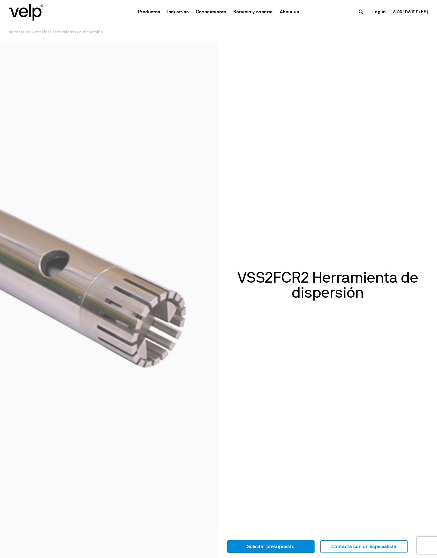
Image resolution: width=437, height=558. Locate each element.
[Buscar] (362, 12)
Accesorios (19, 32)
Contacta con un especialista (364, 547)
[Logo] (26, 12)
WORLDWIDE (406, 12)
